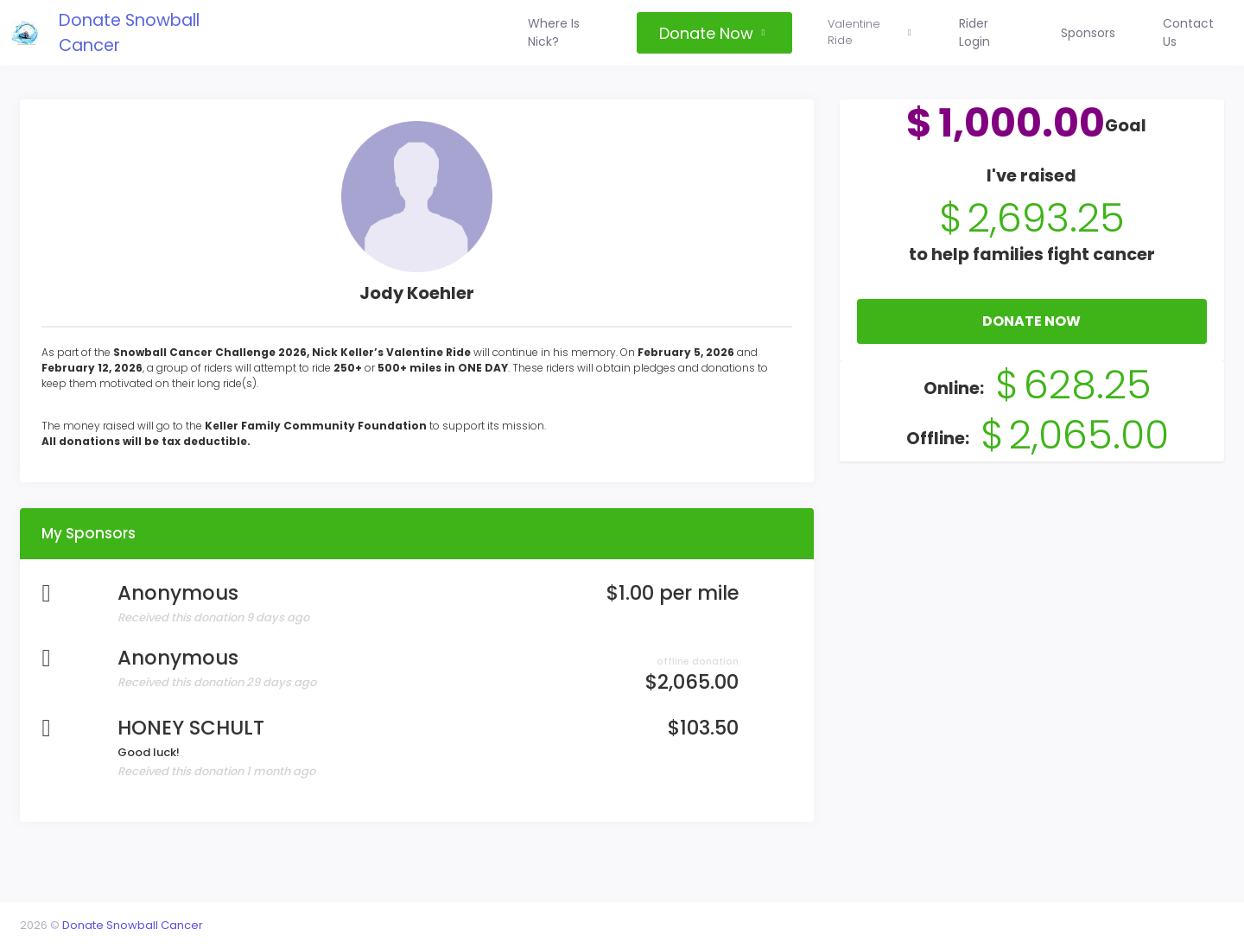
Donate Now (1028, 336)
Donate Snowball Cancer (155, 32)
